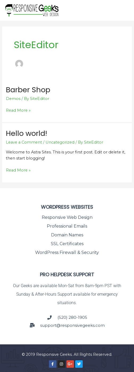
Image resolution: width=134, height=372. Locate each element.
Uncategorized (59, 142)
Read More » (18, 110)
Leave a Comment (24, 142)
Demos (13, 98)
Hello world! (26, 133)
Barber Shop (28, 90)
